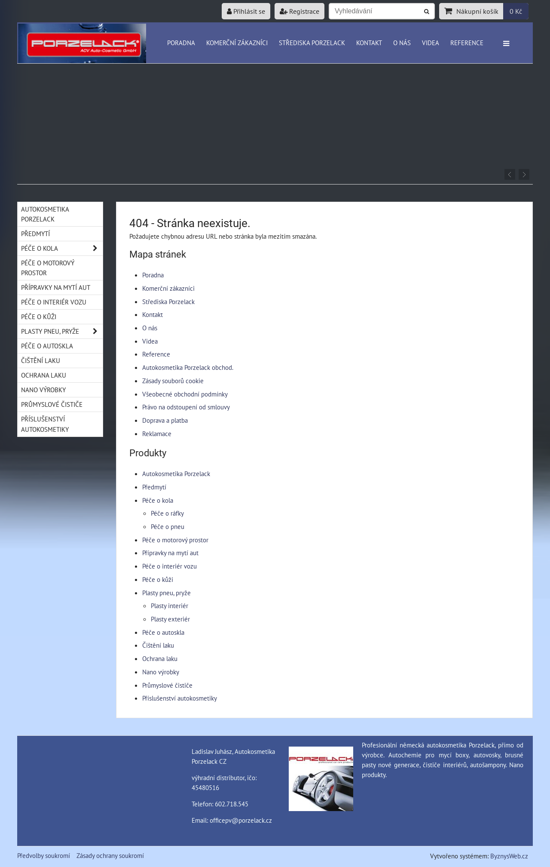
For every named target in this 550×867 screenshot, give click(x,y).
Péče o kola (157, 500)
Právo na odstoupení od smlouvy (186, 407)
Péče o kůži (157, 579)
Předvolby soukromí (43, 855)
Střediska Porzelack (312, 42)
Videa (430, 42)
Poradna (181, 42)
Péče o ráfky (167, 513)
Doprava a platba (165, 420)
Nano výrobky (160, 671)
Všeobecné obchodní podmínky (185, 394)
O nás (402, 42)
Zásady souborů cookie (173, 380)
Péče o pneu (167, 526)
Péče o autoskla (163, 632)
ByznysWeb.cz (509, 856)
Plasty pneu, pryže (166, 592)
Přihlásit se (246, 11)
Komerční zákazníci (237, 42)
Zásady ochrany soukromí (110, 855)
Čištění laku (158, 645)
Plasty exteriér (170, 619)
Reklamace (156, 433)
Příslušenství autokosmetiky (179, 698)
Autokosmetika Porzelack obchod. (187, 367)
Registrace (299, 11)
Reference (466, 42)
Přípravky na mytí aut (170, 552)
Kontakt (369, 42)
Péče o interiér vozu (169, 566)
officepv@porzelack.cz (241, 820)
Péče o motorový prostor (175, 539)
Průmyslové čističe (167, 685)
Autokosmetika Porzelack (176, 473)
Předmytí (154, 487)
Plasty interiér (169, 605)
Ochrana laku (159, 658)
